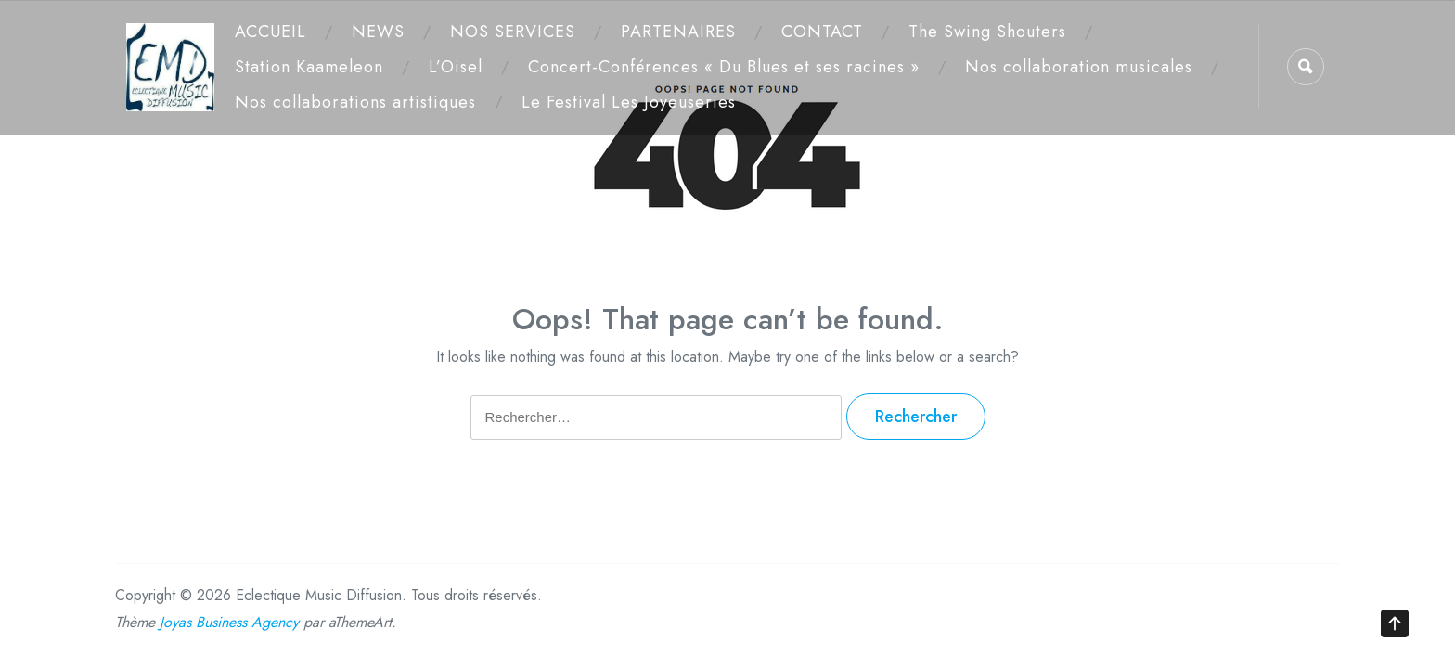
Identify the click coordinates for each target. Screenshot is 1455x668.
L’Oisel (456, 67)
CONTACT (822, 31)
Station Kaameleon (309, 67)
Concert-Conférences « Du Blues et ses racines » (724, 67)
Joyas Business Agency (229, 622)
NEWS (378, 31)
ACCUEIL (270, 31)
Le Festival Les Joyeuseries (628, 102)
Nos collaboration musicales (1078, 67)
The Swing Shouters (987, 31)
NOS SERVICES (512, 31)
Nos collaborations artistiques (355, 102)
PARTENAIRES (678, 31)
